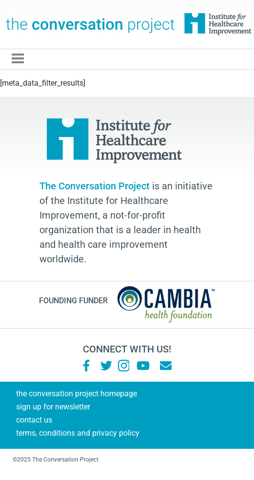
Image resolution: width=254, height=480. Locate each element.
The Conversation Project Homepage (76, 393)
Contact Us (34, 420)
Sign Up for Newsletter (53, 406)
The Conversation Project (90, 24)
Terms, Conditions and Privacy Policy (77, 433)
